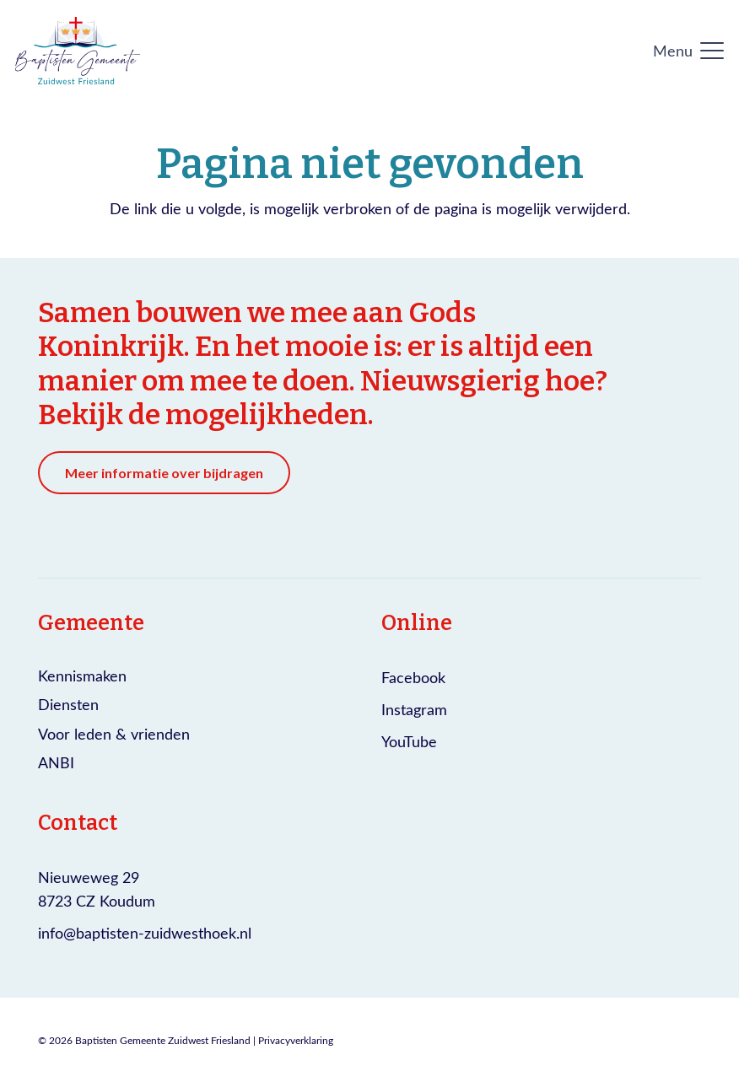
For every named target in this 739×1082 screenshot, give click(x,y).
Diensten (68, 704)
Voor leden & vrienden (114, 734)
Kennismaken (82, 675)
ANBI (56, 762)
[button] (688, 51)
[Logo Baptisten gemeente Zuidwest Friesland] (77, 50)
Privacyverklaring (295, 1040)
